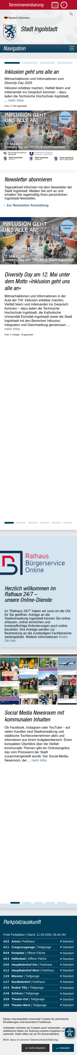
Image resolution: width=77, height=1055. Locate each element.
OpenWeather (68, 880)
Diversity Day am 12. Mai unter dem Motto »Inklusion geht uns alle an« (37, 281)
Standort (67, 636)
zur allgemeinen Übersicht (21, 708)
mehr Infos (16, 100)
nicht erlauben (35, 1048)
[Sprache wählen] (23, 18)
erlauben (63, 1048)
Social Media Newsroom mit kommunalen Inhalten (34, 539)
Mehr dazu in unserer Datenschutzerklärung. (31, 1039)
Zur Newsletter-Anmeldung (27, 205)
